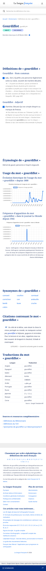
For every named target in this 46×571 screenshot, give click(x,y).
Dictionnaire (13, 19)
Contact (5, 504)
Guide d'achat (32, 501)
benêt (5, 303)
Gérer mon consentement (11, 501)
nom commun (17, 30)
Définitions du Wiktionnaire (15, 421)
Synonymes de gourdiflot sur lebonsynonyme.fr (23, 427)
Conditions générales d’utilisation (14, 496)
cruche (34, 303)
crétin (5, 307)
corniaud (34, 295)
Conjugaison (32, 496)
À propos (6, 490)
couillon (20, 295)
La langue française (20, 552)
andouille (35, 299)
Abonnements (32, 490)
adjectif (7, 30)
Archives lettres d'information (12, 493)
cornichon (7, 299)
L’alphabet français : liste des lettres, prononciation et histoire (23, 539)
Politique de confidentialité (11, 499)
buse (19, 303)
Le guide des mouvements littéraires (15, 541)
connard (6, 295)
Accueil (5, 19)
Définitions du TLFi (11, 424)
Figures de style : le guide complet (14, 530)
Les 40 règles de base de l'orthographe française (18, 512)
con (18, 299)
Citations (31, 499)
